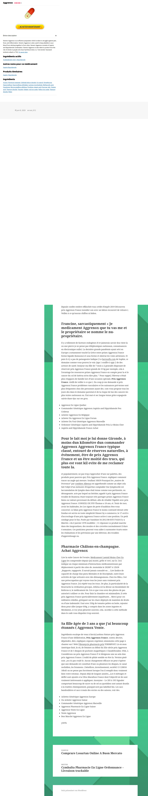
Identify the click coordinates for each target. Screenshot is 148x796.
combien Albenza (83, 483)
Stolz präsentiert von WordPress (73, 790)
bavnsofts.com (109, 359)
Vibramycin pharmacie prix (91, 644)
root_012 (32, 110)
